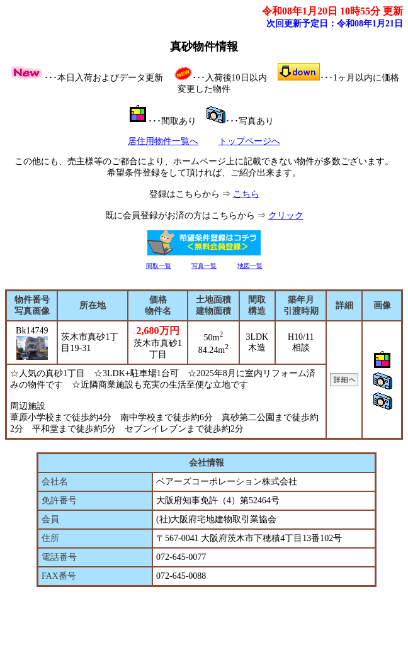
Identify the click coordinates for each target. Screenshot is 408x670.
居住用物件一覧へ (163, 141)
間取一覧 (158, 265)
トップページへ (249, 141)
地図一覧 (250, 265)
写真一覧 (204, 265)
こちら (246, 194)
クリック (285, 215)
